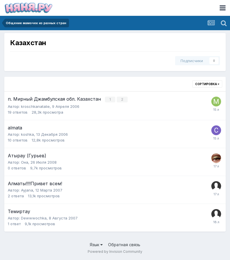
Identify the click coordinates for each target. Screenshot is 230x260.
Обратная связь (124, 244)
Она (24, 162)
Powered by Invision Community (115, 251)
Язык (96, 244)
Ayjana (27, 190)
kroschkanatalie (35, 106)
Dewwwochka (34, 217)
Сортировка (207, 84)
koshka (27, 134)
